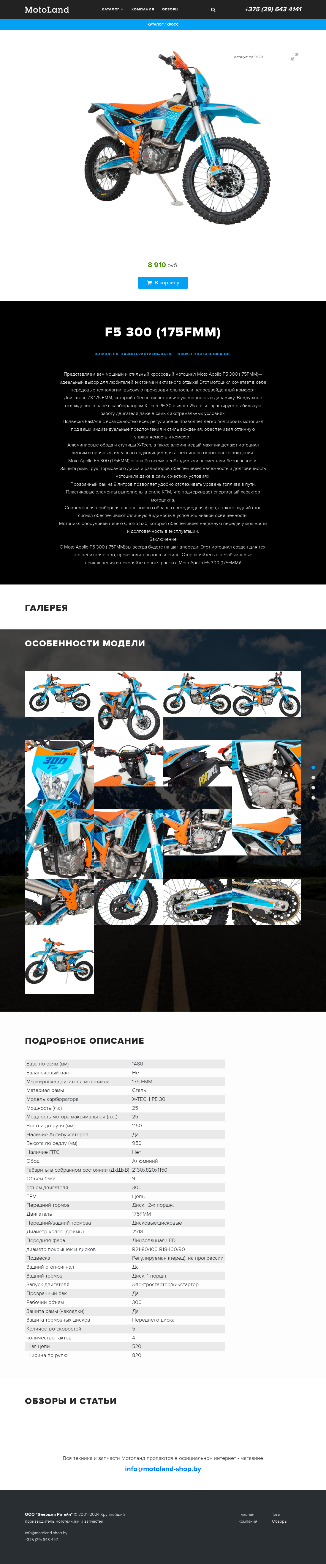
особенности (193, 354)
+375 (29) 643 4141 (273, 9)
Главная (246, 1514)
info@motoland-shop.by (163, 1469)
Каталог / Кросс (163, 24)
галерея (163, 354)
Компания (143, 9)
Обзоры (170, 9)
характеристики (139, 354)
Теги (276, 1514)
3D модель (106, 354)
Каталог (111, 9)
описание (219, 354)
